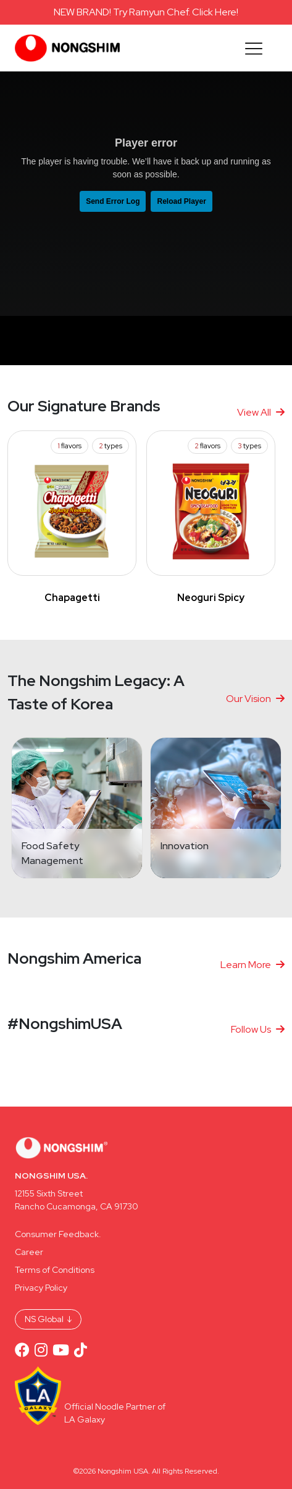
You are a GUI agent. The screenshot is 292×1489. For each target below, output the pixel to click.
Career (29, 1251)
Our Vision (255, 698)
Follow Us (258, 1029)
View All (261, 412)
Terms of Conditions (54, 1269)
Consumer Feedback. (58, 1234)
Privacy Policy (41, 1287)
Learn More (252, 964)
